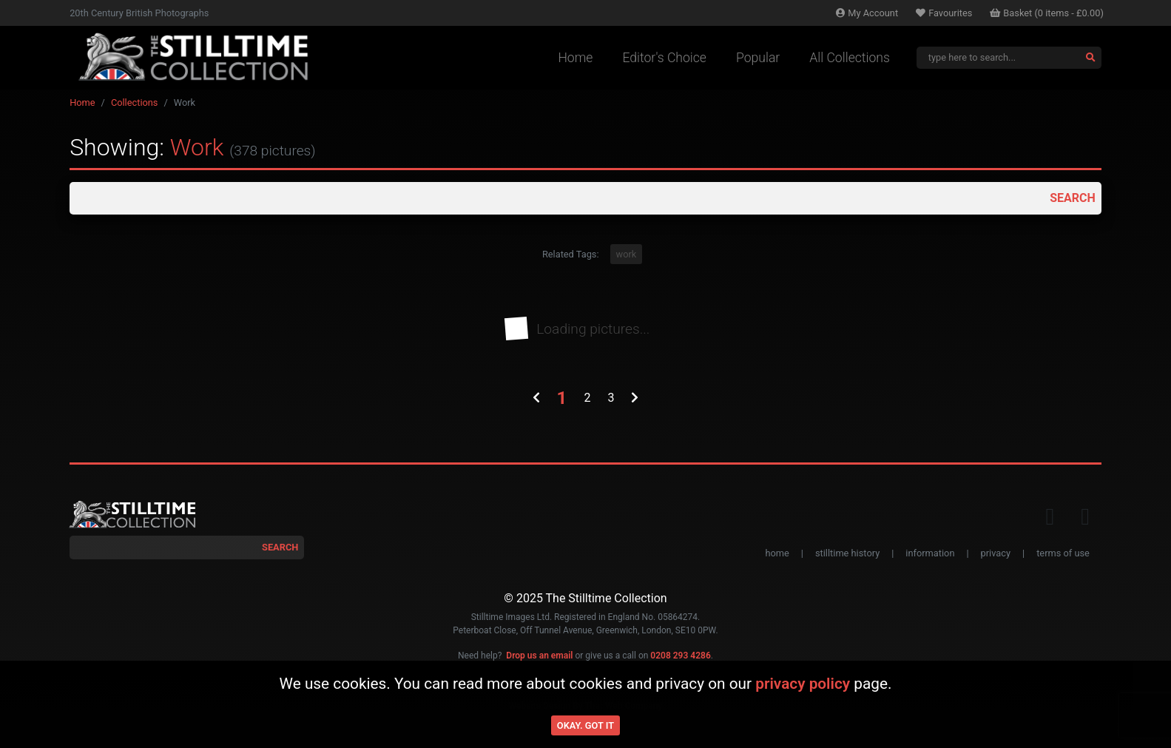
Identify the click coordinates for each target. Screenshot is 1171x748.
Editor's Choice (664, 57)
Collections (134, 102)
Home (575, 57)
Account (867, 12)
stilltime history (847, 553)
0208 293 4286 (680, 655)
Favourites (944, 12)
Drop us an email (539, 655)
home (777, 553)
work (626, 254)
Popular (758, 57)
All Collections (849, 57)
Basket (1047, 12)
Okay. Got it (585, 725)
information (929, 553)
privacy (995, 553)
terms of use (1063, 553)
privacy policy (802, 684)
